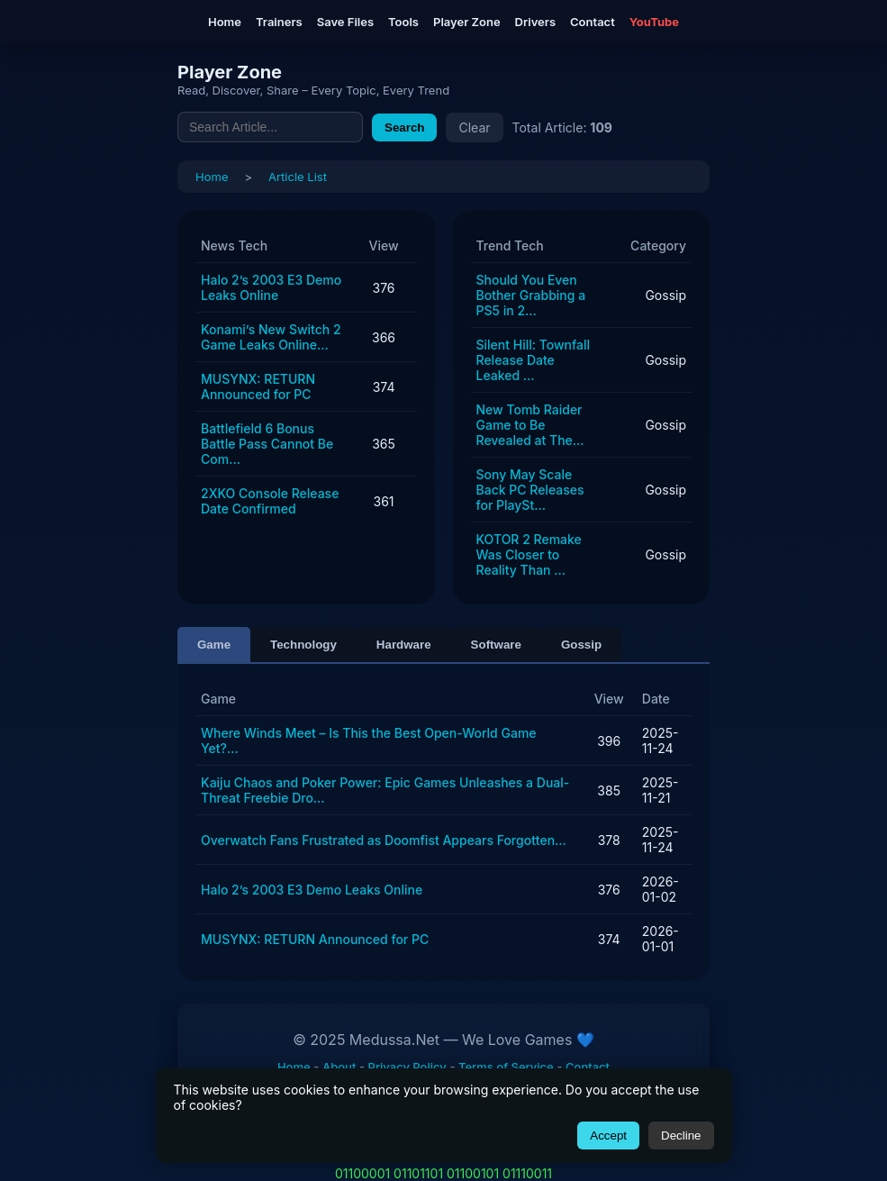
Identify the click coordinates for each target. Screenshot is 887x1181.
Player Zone (467, 21)
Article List (297, 176)
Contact (592, 21)
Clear (474, 127)
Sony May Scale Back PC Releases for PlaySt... (530, 490)
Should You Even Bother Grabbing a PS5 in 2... (531, 295)
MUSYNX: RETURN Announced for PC (258, 386)
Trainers (279, 21)
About (339, 1066)
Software (496, 644)
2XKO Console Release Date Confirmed (270, 501)
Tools (403, 21)
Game (214, 644)
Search (404, 127)
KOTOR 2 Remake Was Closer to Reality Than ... (529, 554)
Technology (303, 644)
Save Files (345, 21)
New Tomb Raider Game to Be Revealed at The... (530, 425)
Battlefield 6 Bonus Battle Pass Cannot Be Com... (267, 444)
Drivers (535, 21)
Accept (608, 1135)
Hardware (403, 644)
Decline (681, 1135)
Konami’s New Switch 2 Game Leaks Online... (271, 337)
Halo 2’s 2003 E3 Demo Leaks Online (271, 287)
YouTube (654, 21)
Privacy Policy (407, 1066)
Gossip (581, 644)
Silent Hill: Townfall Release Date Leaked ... (533, 360)
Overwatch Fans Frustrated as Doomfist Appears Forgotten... (383, 840)
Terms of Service (506, 1066)
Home (224, 21)
